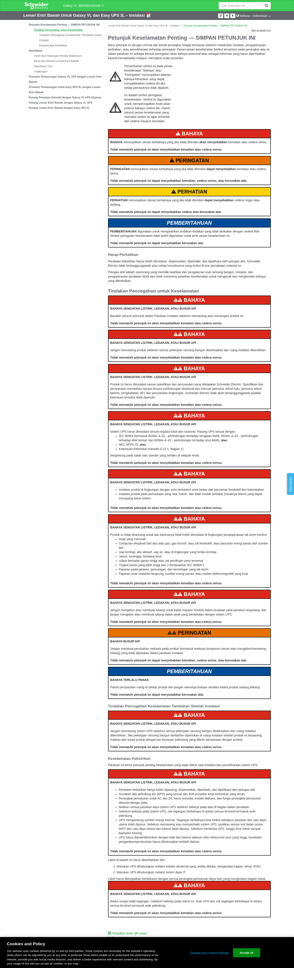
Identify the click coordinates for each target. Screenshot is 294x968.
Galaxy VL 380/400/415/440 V (83, 5)
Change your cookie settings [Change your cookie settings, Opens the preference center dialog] (209, 952)
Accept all (246, 952)
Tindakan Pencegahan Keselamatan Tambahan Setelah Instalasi (71, 38)
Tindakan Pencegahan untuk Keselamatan (58, 29)
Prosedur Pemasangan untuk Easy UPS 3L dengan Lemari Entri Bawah (65, 90)
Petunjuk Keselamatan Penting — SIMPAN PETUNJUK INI (64, 24)
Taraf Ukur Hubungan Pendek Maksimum (58, 55)
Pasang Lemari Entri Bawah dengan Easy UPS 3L (59, 107)
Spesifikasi (36, 50)
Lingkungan (41, 71)
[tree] (62, 66)
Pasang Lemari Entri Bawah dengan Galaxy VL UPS (60, 102)
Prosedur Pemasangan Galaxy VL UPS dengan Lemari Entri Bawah (65, 79)
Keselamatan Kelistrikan (53, 45)
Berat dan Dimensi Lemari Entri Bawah (56, 61)
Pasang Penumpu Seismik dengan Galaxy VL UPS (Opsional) (66, 97)
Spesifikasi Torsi (43, 66)
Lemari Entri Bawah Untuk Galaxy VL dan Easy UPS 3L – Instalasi (84, 15)
